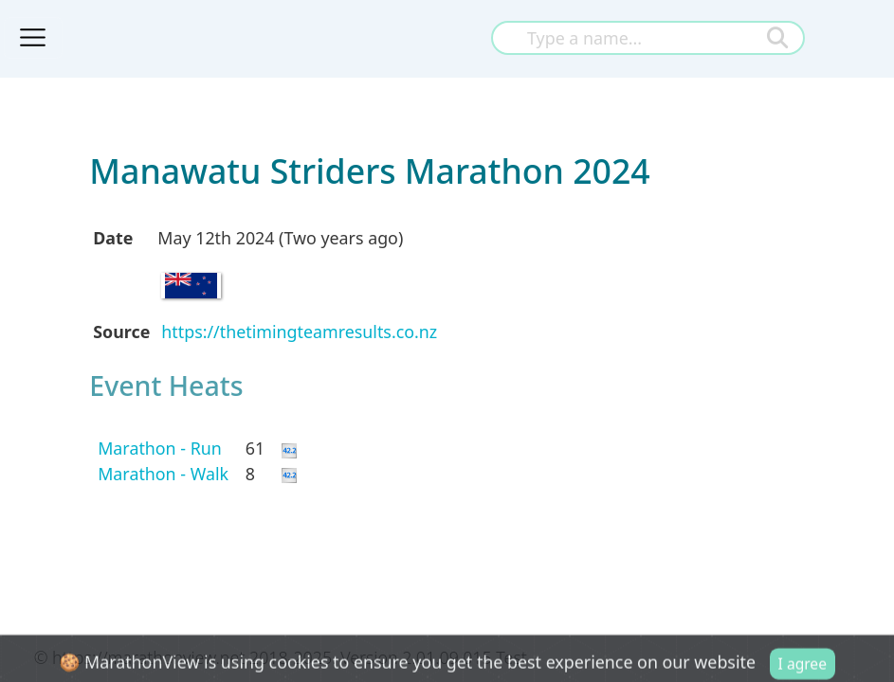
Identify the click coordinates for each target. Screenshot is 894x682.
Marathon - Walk (163, 473)
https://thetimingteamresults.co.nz (299, 331)
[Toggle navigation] (33, 38)
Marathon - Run (160, 448)
